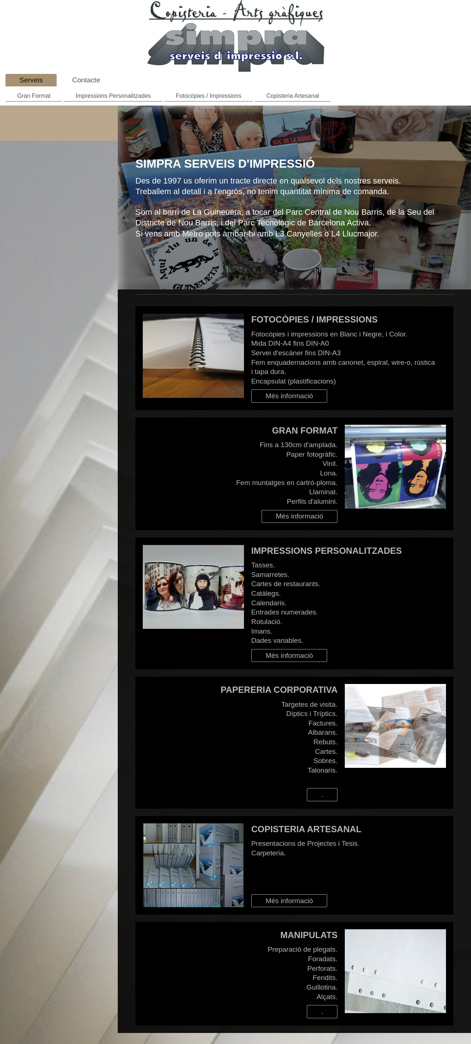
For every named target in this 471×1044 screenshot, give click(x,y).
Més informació (289, 396)
